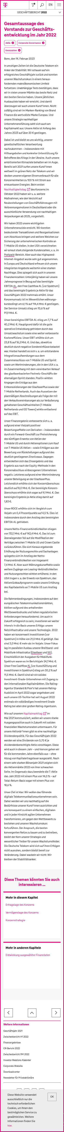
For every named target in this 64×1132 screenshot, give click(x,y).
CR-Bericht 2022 (11, 1048)
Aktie (7, 43)
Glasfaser (36, 652)
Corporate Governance (29, 43)
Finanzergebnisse (12, 1042)
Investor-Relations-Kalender (17, 1060)
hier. (10, 1125)
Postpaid (9, 254)
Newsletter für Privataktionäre (18, 1078)
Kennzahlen (11, 50)
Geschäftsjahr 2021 (13, 1031)
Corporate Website (13, 1066)
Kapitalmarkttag (33, 713)
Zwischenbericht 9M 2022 (16, 1054)
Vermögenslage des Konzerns (22, 912)
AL (14, 286)
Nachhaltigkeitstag (15, 189)
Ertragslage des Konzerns (20, 904)
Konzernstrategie (15, 920)
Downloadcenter (11, 1072)
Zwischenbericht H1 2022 (15, 1037)
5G (49, 652)
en (50, 5)
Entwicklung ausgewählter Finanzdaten (28, 955)
